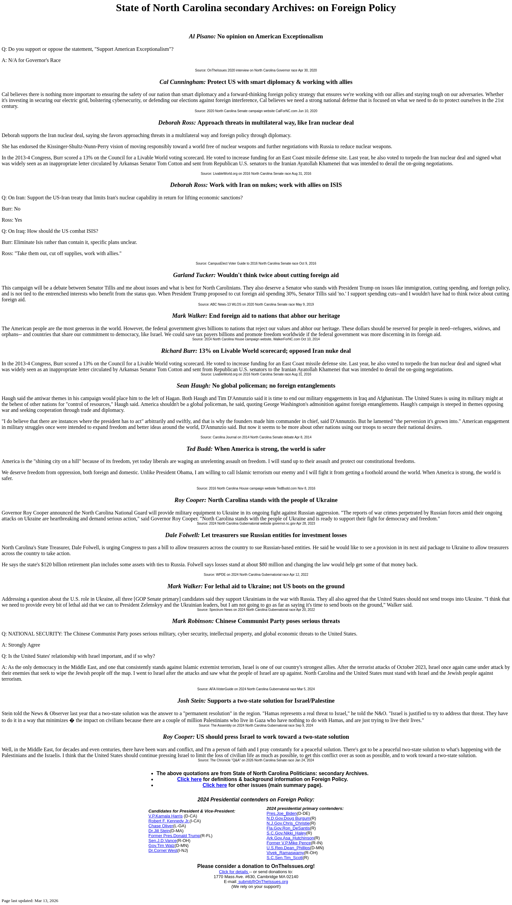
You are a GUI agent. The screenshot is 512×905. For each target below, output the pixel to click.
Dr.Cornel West (162, 850)
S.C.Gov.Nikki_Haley (286, 833)
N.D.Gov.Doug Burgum (288, 818)
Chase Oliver (160, 825)
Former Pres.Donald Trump (174, 835)
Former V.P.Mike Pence (289, 842)
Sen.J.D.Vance (162, 840)
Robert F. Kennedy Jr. (168, 820)
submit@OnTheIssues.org (262, 881)
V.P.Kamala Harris (165, 816)
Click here (189, 779)
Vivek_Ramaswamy (285, 852)
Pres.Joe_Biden (282, 813)
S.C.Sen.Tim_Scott (285, 857)
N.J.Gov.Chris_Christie (288, 823)
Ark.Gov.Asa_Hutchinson (290, 837)
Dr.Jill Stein (159, 830)
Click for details (234, 871)
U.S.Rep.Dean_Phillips (288, 847)
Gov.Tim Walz (161, 845)
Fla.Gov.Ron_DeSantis (288, 828)
